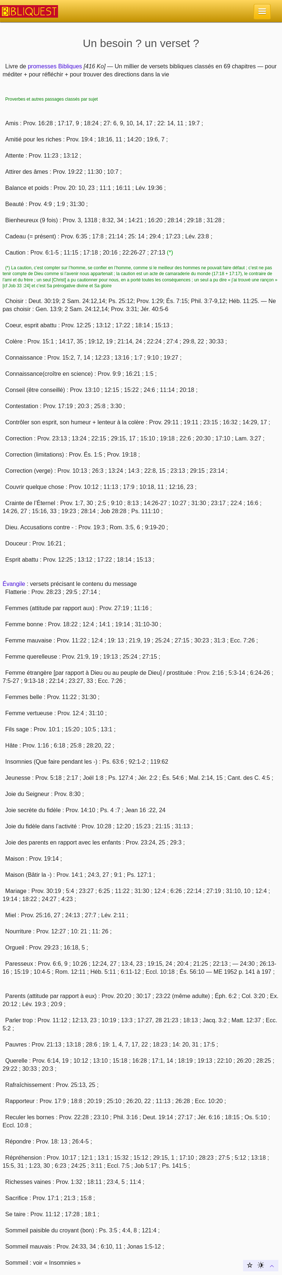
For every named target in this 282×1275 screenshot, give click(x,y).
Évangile (14, 584)
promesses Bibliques (55, 66)
